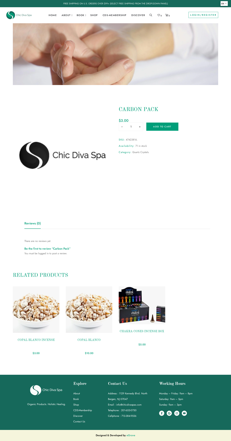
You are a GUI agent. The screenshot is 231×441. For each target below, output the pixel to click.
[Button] (121, 127)
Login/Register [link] (203, 15)
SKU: (122, 139)
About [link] (66, 15)
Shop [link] (94, 15)
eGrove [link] (131, 435)
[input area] (130, 127)
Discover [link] (138, 15)
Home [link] (53, 15)
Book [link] (80, 15)
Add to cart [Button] (162, 126)
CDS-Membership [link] (115, 15)
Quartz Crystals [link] (140, 152)
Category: (125, 152)
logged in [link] (43, 253)
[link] (19, 15)
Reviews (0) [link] (32, 223)
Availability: (127, 146)
